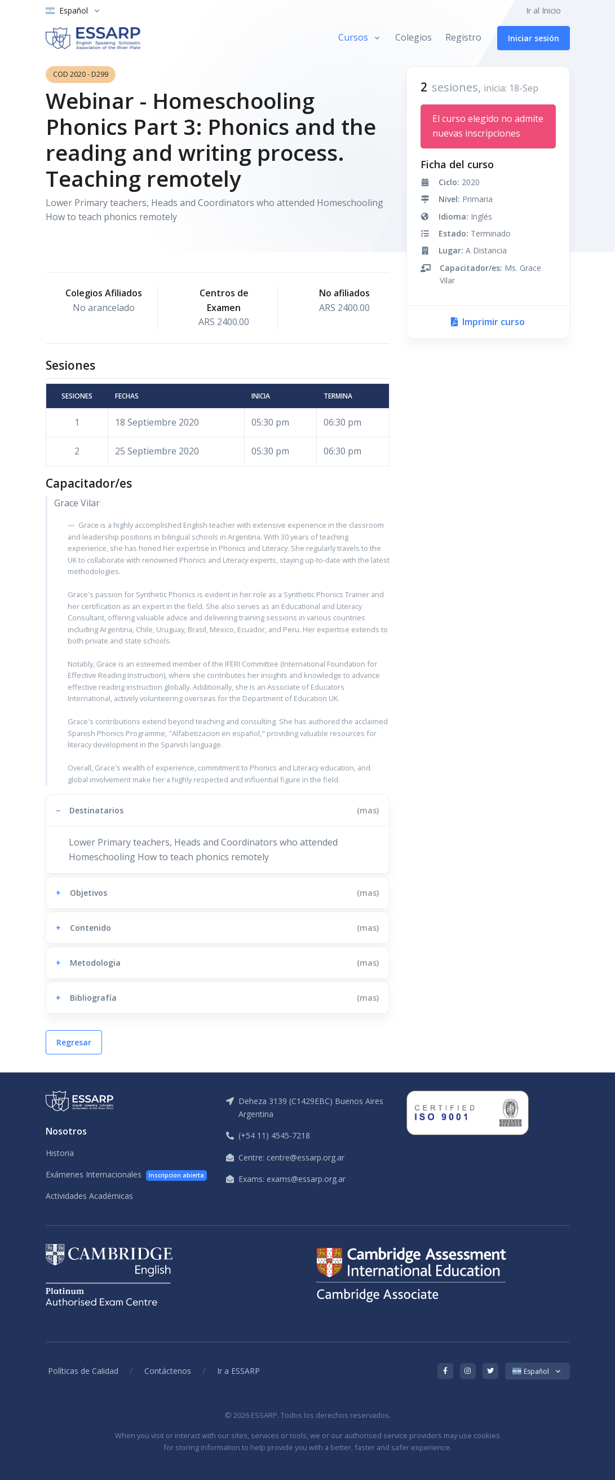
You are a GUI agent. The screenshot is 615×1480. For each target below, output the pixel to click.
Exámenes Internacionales (126, 1175)
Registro (463, 37)
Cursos (353, 37)
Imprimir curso (488, 322)
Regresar (73, 1042)
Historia (60, 1153)
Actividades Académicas (89, 1195)
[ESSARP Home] (93, 38)
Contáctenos (167, 1370)
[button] (217, 810)
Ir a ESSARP (238, 1370)
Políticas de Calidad (83, 1370)
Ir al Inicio (543, 10)
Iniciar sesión (533, 38)
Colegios (413, 37)
